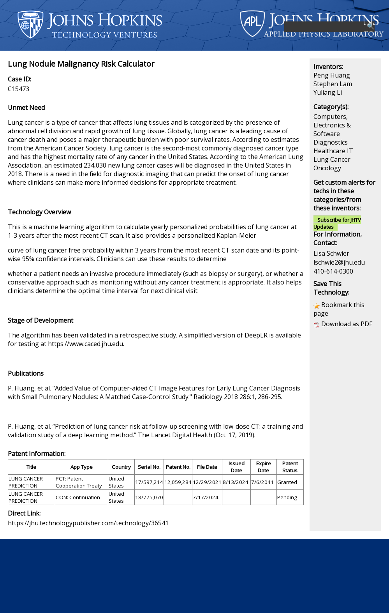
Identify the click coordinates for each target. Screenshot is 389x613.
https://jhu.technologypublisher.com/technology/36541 (88, 523)
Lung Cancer (331, 159)
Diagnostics (330, 142)
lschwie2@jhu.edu (339, 262)
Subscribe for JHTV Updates (337, 223)
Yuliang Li (327, 92)
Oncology (327, 168)
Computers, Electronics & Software (332, 125)
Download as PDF (346, 324)
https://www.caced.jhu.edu (85, 343)
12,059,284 (178, 482)
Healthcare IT (333, 151)
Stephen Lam (332, 83)
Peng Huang (331, 75)
